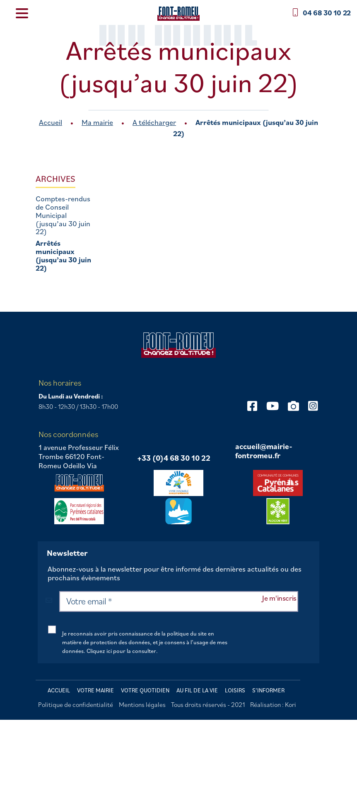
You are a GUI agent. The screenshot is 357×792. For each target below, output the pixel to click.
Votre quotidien (145, 690)
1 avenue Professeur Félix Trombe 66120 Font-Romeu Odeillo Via (79, 456)
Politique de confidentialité (75, 704)
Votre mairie (95, 690)
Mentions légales (142, 704)
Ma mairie (97, 122)
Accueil (50, 122)
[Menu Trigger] (22, 12)
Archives (55, 179)
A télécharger (154, 122)
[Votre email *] (178, 601)
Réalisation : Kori (273, 704)
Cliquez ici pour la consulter (121, 651)
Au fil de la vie (197, 690)
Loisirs (235, 690)
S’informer (268, 690)
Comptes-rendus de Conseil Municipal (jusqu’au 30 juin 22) (63, 215)
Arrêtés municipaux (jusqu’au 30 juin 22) (63, 255)
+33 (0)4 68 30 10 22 (173, 458)
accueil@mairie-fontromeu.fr (263, 451)
